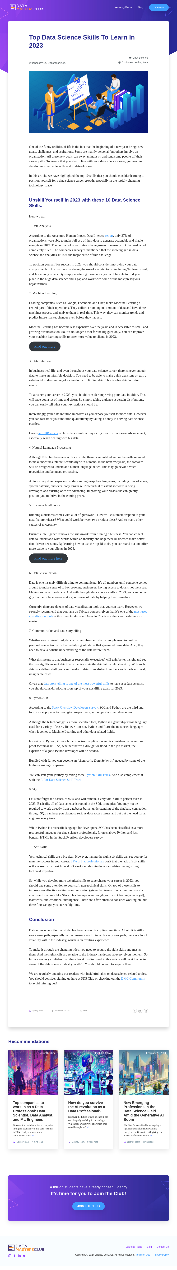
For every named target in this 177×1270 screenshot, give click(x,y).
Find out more (44, 346)
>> (32, 1139)
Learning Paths (123, 7)
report (109, 235)
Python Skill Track (97, 775)
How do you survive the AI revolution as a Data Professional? (86, 1107)
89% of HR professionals (87, 861)
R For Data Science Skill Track (61, 780)
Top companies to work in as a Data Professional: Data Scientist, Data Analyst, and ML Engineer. (29, 1113)
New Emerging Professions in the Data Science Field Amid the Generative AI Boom (144, 1111)
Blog (140, 7)
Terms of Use (143, 1259)
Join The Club (88, 1210)
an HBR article (48, 433)
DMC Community (133, 978)
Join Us (159, 7)
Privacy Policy (161, 1259)
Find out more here (48, 558)
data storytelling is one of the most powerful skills (76, 683)
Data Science (140, 57)
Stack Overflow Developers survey (75, 707)
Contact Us (163, 1251)
